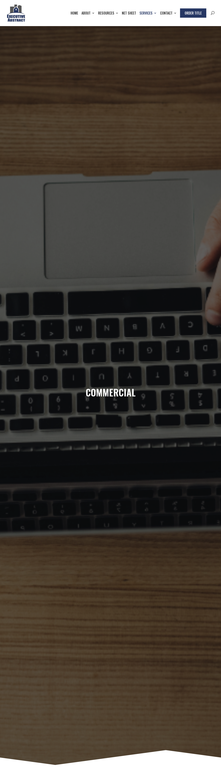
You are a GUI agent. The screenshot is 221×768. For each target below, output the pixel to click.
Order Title (193, 13)
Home (74, 14)
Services (146, 14)
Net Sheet (129, 14)
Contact (166, 14)
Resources (106, 14)
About (86, 14)
